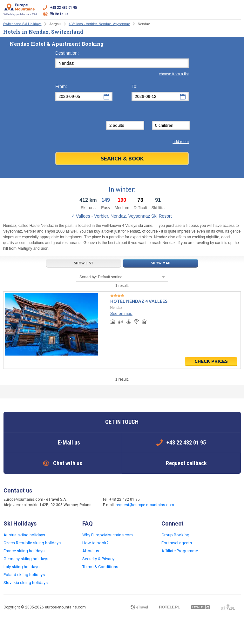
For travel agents (176, 542)
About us (90, 550)
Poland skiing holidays (24, 574)
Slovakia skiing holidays (25, 582)
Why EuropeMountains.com (107, 535)
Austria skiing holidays (24, 535)
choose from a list (174, 74)
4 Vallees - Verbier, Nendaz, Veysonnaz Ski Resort (122, 216)
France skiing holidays (23, 550)
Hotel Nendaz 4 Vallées (138, 301)
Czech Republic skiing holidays (32, 542)
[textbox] (122, 63)
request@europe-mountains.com (145, 505)
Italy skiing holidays (21, 566)
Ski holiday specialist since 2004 (20, 9)
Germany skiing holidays (25, 558)
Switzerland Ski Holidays (22, 24)
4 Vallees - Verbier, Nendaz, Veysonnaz (99, 24)
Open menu (236, 11)
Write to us (59, 14)
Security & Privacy (98, 558)
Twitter (204, 502)
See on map (121, 313)
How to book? (95, 542)
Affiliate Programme (179, 550)
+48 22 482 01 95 (63, 7)
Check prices (211, 361)
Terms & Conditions (100, 566)
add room (181, 141)
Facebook (191, 502)
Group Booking (175, 535)
